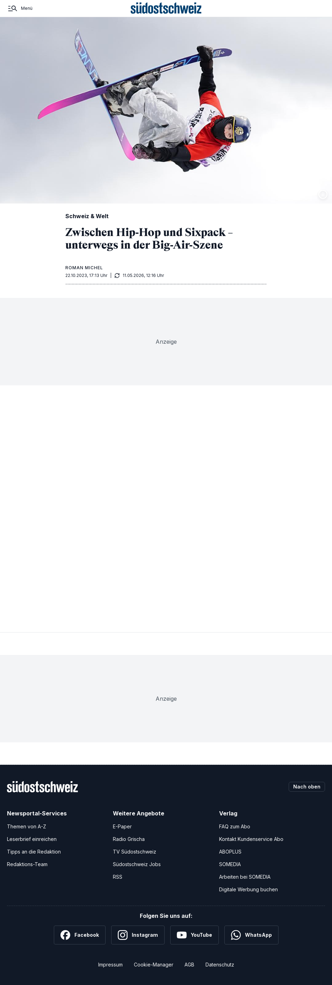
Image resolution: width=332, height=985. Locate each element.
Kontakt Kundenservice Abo (251, 839)
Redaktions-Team (27, 864)
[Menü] (20, 8)
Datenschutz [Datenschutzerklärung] (219, 965)
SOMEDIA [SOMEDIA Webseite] (230, 864)
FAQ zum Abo (234, 826)
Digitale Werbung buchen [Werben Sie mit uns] (248, 889)
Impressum (110, 965)
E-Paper (122, 826)
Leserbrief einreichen (32, 839)
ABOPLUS (230, 852)
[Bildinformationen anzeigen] (323, 194)
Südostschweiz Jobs (137, 864)
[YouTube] (194, 935)
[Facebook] (80, 935)
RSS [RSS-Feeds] (117, 877)
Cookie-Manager (153, 965)
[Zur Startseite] (166, 8)
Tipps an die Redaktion (34, 852)
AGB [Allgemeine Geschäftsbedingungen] (189, 965)
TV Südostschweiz (134, 852)
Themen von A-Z (26, 826)
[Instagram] (138, 935)
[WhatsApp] (251, 935)
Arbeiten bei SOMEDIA (244, 877)
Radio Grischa (129, 839)
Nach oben (306, 787)
